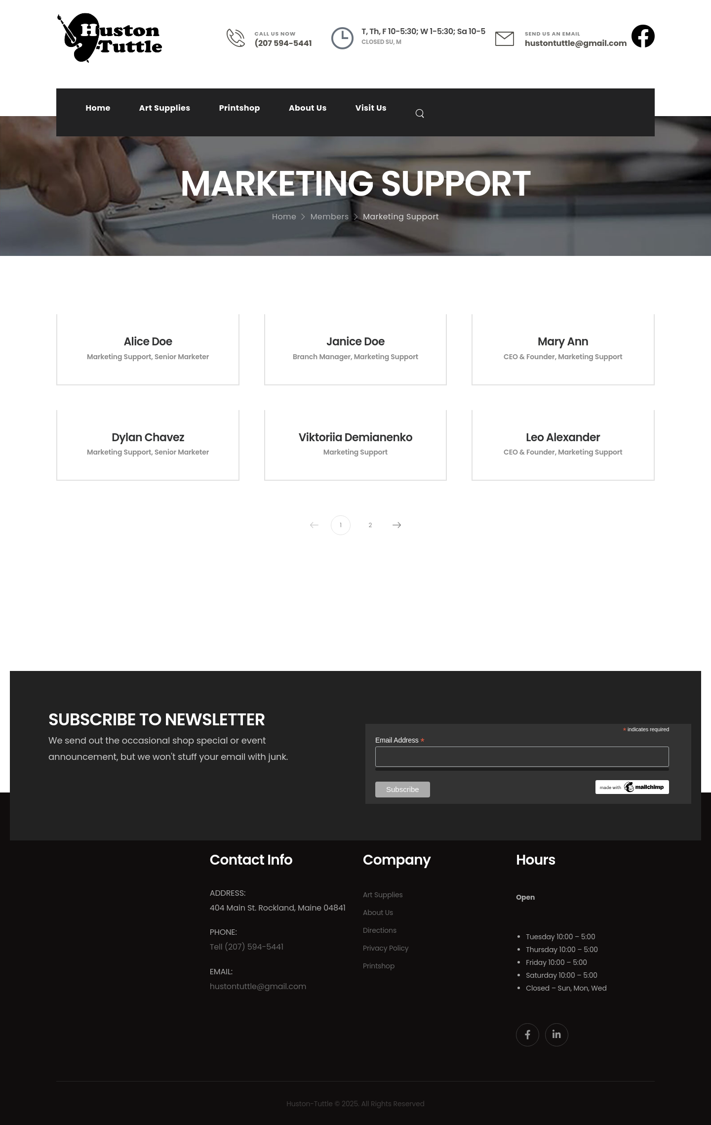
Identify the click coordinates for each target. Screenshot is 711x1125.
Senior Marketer (182, 357)
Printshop (239, 108)
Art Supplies (165, 108)
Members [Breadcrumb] (330, 216)
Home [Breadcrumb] (284, 216)
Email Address (399, 740)
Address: (227, 893)
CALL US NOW (275, 34)
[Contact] (241, 38)
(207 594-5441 (283, 43)
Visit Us (371, 108)
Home (97, 108)
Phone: (223, 932)
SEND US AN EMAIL (552, 34)
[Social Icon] (527, 1034)
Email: (221, 971)
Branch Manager (322, 357)
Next (394, 525)
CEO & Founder (529, 357)
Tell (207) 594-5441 (246, 947)
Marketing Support (119, 357)
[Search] (421, 113)
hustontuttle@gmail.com (576, 43)
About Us (308, 108)
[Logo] (109, 38)
